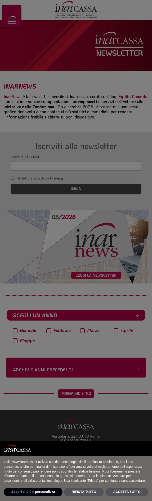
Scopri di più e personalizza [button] (33, 492)
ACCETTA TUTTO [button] (127, 492)
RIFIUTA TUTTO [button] (84, 492)
